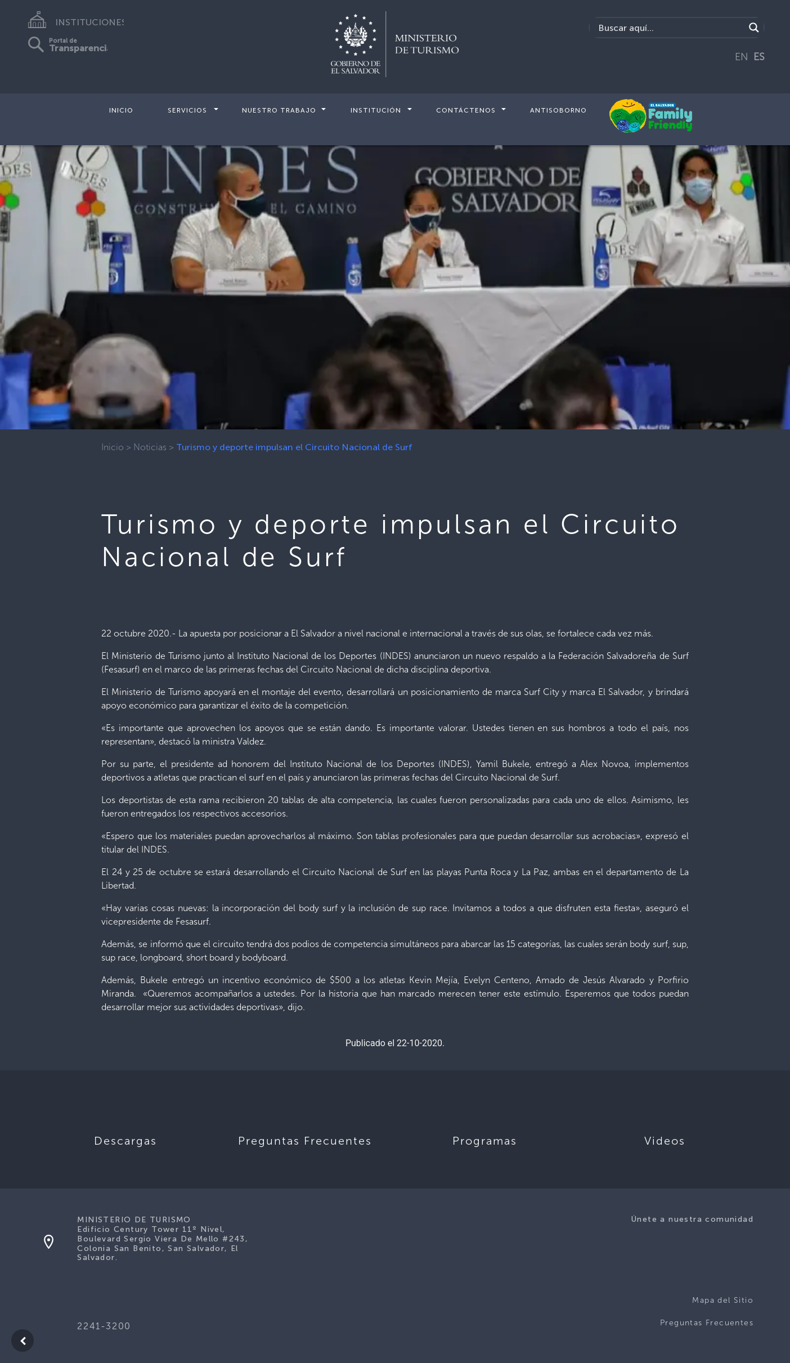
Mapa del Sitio (722, 1300)
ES (759, 57)
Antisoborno (558, 110)
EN (741, 57)
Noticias (150, 447)
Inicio (121, 110)
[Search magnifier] (754, 27)
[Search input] (670, 27)
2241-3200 (104, 1326)
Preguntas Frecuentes (706, 1323)
